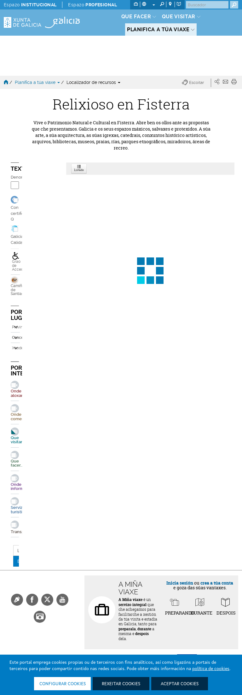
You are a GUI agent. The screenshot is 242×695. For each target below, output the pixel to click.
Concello (16, 337)
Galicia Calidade (19, 239)
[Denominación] (15, 185)
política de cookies (210, 669)
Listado (79, 168)
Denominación (15, 177)
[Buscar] (207, 5)
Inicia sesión (179, 583)
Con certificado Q (21, 213)
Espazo (30, 4)
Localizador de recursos (93, 82)
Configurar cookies (62, 684)
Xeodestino (16, 348)
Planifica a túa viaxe (38, 82)
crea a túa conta (216, 583)
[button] (196, 83)
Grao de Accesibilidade (16, 262)
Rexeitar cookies (121, 684)
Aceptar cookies (180, 684)
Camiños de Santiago (15, 286)
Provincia (16, 327)
